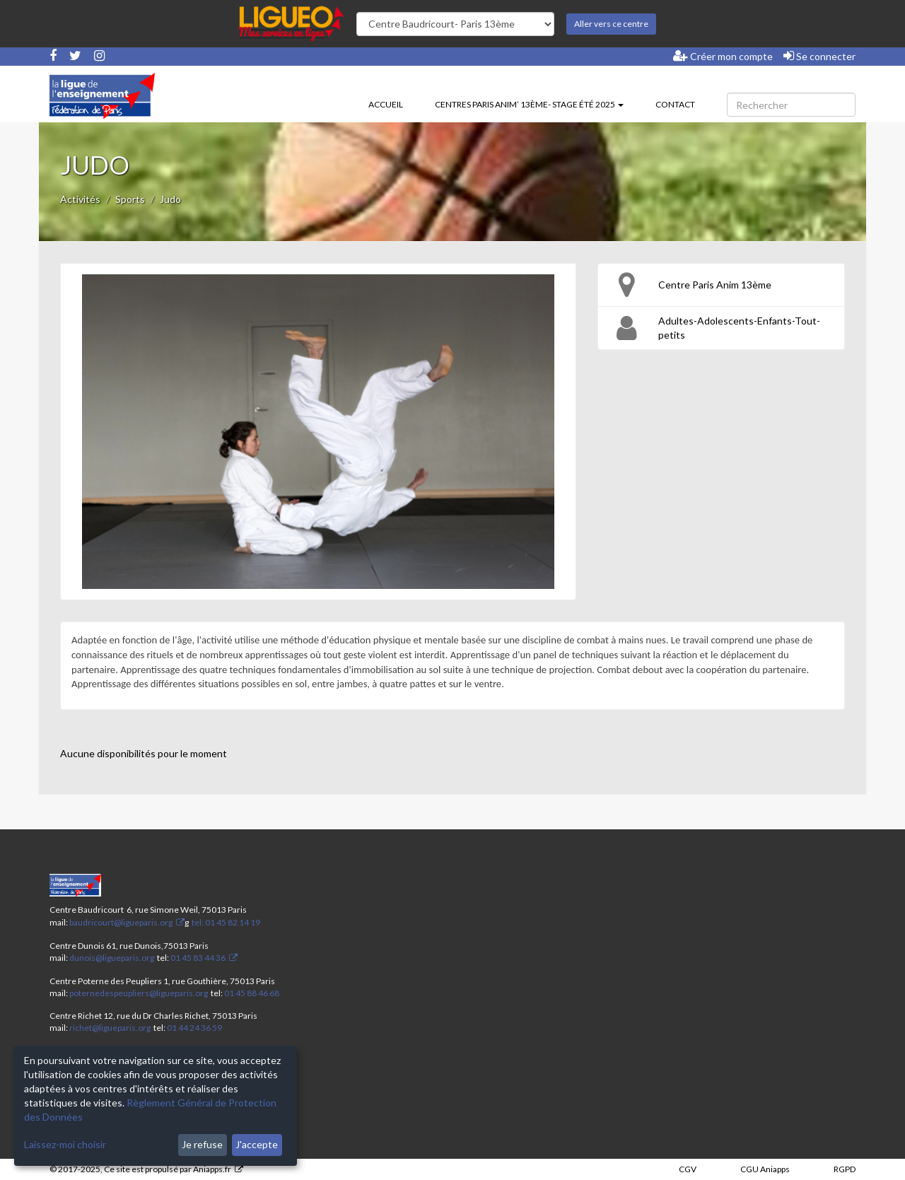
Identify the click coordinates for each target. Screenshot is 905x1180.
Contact (675, 104)
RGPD (845, 1169)
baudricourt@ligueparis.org (121, 922)
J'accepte (256, 1144)
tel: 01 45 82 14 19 (225, 922)
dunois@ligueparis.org (111, 957)
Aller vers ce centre (611, 23)
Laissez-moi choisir (65, 1144)
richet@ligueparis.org (110, 1027)
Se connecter (819, 55)
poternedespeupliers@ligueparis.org (138, 993)
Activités (80, 199)
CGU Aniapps (765, 1169)
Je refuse (202, 1144)
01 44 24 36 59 (194, 1027)
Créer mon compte (723, 55)
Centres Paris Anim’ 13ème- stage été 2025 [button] (529, 104)
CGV (687, 1169)
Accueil (385, 104)
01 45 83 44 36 (197, 957)
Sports (130, 199)
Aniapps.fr (212, 1169)
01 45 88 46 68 (251, 993)
